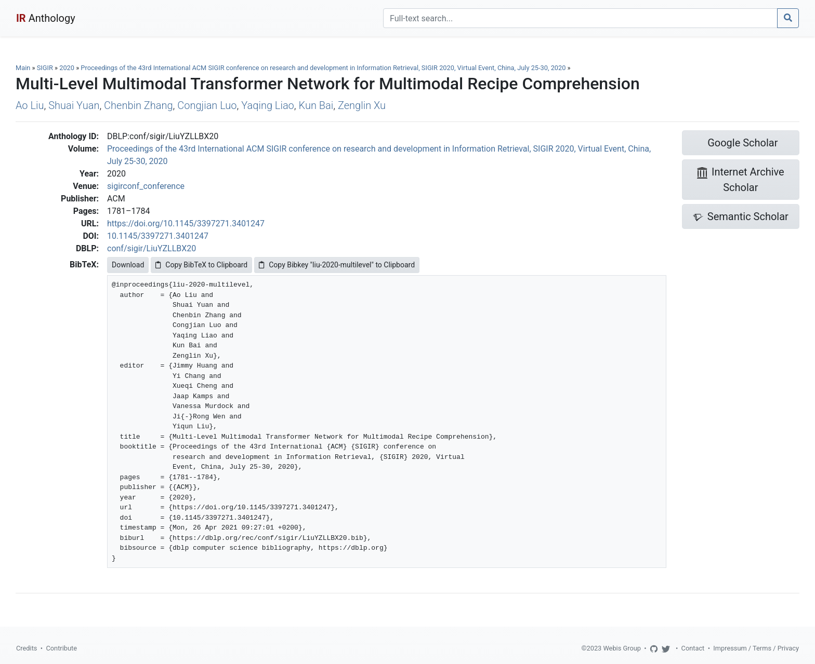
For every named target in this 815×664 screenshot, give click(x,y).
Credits (26, 648)
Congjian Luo (206, 105)
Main (23, 68)
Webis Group (622, 648)
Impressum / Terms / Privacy (756, 648)
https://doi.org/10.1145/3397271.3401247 (186, 223)
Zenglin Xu (362, 105)
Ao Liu (30, 105)
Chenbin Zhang (138, 105)
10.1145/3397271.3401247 (157, 236)
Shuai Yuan (73, 105)
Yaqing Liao (267, 105)
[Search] (580, 18)
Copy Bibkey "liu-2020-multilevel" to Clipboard (337, 265)
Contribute (61, 648)
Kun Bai (316, 105)
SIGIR (45, 68)
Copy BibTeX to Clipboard (201, 265)
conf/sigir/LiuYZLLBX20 (151, 248)
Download (128, 265)
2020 (66, 68)
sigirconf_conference (146, 186)
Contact (693, 648)
